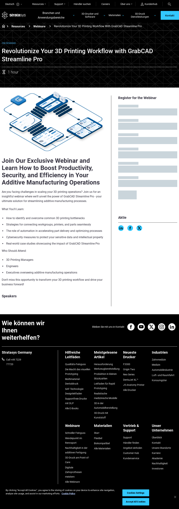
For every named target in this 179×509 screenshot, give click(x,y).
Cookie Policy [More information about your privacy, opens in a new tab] (68, 493)
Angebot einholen (132, 448)
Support (58, 4)
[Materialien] (107, 427)
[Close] (175, 497)
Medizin (156, 364)
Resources (38, 4)
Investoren (157, 468)
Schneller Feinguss (75, 432)
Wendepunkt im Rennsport (73, 440)
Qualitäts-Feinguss (75, 364)
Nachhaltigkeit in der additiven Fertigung (76, 450)
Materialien (115, 15)
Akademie (157, 458)
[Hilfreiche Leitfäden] (77, 356)
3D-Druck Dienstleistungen (140, 15)
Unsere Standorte (161, 448)
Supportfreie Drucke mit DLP (76, 401)
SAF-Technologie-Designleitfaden (74, 391)
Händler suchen (82, 4)
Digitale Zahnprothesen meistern (73, 472)
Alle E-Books (71, 408)
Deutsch (13, 4)
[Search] (169, 4)
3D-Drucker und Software (89, 15)
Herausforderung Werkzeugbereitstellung (107, 366)
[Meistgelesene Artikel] (107, 356)
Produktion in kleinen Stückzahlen (105, 376)
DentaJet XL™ (130, 379)
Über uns (125, 4)
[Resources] (29, 26)
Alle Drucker (129, 390)
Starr (96, 432)
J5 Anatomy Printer (133, 384)
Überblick (157, 437)
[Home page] (2, 26)
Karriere (156, 453)
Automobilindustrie (162, 369)
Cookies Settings (135, 493)
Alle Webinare (72, 481)
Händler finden (131, 442)
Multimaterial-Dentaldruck (72, 381)
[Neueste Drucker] (135, 356)
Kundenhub (149, 4)
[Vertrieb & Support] (135, 429)
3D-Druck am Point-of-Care (77, 460)
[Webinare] (50, 26)
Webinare (39, 26)
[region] (89, 497)
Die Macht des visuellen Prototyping (77, 371)
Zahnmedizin (159, 359)
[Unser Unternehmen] (164, 429)
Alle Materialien (102, 448)
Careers (105, 4)
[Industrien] (164, 353)
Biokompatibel (102, 443)
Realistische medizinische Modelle (105, 396)
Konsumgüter (159, 380)
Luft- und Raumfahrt (163, 375)
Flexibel (98, 438)
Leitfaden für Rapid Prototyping (104, 386)
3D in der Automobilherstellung (105, 405)
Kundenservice (131, 458)
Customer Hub (131, 453)
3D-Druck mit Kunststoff (101, 415)
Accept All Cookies (135, 501)
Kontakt (156, 442)
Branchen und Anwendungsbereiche (51, 15)
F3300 (126, 364)
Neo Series (129, 374)
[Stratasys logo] (14, 15)
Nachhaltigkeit (160, 463)
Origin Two (129, 369)
